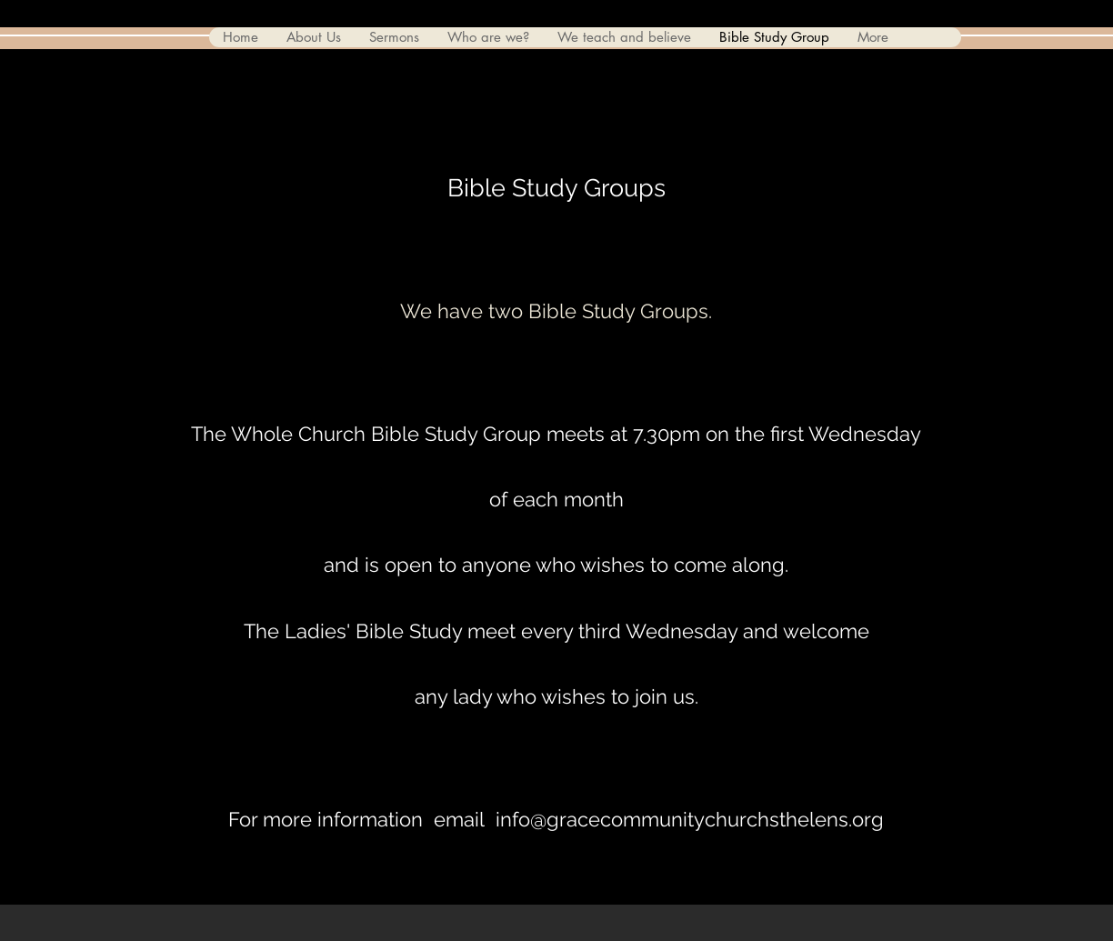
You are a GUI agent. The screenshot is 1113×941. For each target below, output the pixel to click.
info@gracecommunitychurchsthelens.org (690, 819)
